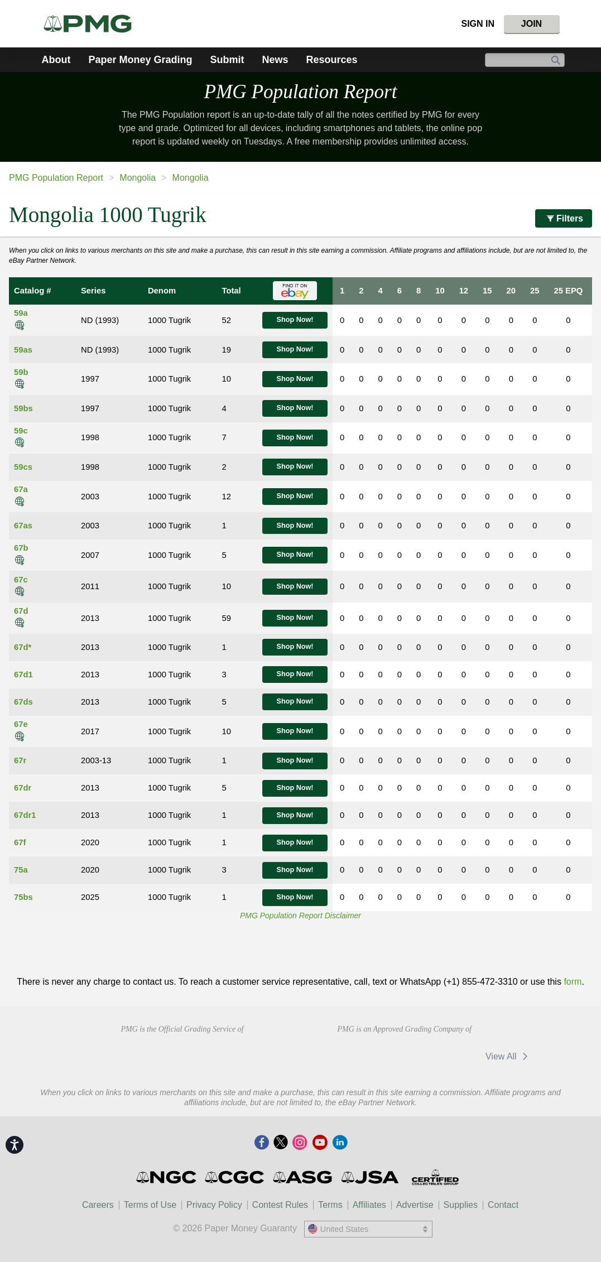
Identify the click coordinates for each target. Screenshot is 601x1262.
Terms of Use (150, 1205)
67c (21, 579)
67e (21, 724)
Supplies (461, 1205)
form (572, 981)
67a (21, 489)
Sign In (477, 23)
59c (21, 430)
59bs (23, 408)
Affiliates (369, 1205)
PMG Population (300, 92)
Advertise (415, 1205)
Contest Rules (280, 1205)
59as (23, 349)
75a (21, 869)
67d (21, 610)
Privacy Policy (214, 1205)
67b (21, 547)
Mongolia (137, 177)
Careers (98, 1205)
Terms (330, 1205)
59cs (23, 467)
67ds (23, 701)
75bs (23, 897)
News (275, 59)
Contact (503, 1205)
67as (23, 525)
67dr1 (25, 815)
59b (21, 372)
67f (20, 842)
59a (21, 313)
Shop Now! (295, 320)
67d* (22, 647)
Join (531, 23)
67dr (22, 787)
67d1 (23, 674)
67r (20, 760)
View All (508, 1056)
